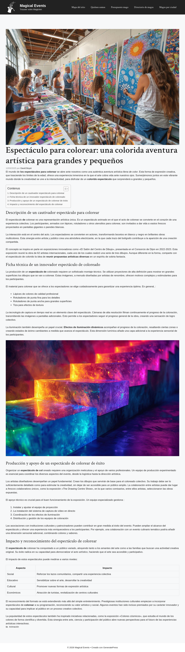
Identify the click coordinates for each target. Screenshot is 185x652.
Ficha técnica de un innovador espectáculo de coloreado (37, 197)
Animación (14, 627)
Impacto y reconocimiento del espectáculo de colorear (36, 204)
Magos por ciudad (167, 7)
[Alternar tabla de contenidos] (64, 188)
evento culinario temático (146, 529)
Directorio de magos (143, 7)
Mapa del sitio (78, 7)
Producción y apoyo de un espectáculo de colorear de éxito (39, 200)
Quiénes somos (98, 7)
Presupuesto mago (119, 7)
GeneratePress (110, 647)
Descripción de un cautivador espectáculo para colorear (37, 193)
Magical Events (33, 6)
